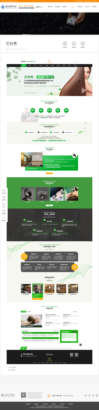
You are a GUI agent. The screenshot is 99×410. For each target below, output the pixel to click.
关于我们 (62, 404)
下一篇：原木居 (11, 370)
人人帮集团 (49, 406)
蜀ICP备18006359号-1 (63, 407)
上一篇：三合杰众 (12, 367)
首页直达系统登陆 (79, 1)
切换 (41, 7)
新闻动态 (53, 404)
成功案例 (45, 404)
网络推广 (36, 404)
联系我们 (70, 404)
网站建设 (28, 404)
